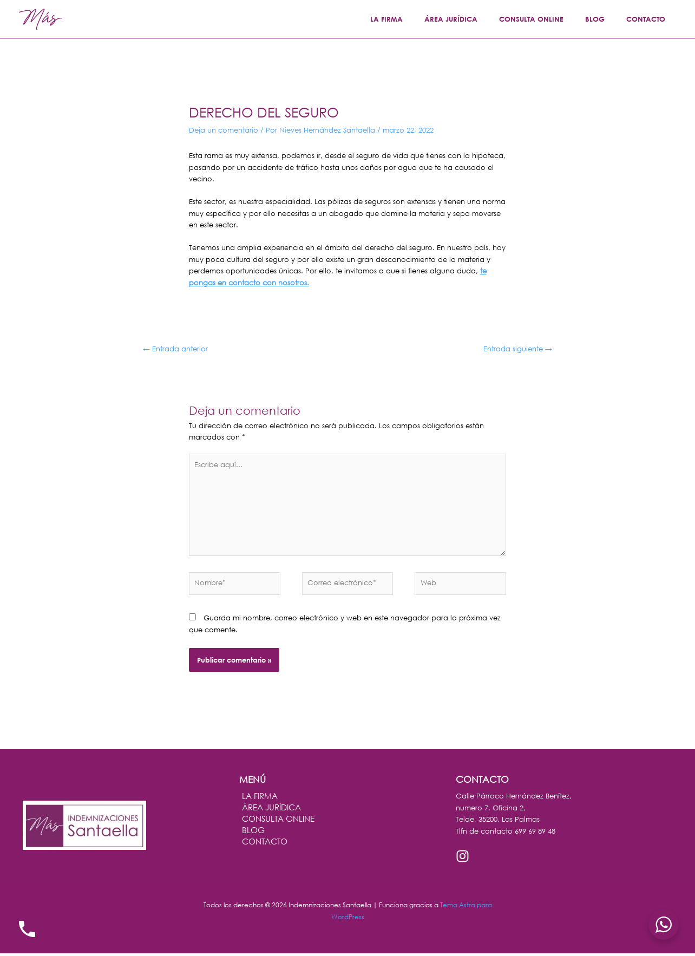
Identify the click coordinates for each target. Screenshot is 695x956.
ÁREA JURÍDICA (477, 19)
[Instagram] (462, 859)
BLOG (606, 19)
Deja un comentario (223, 130)
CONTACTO (649, 19)
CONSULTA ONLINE (550, 19)
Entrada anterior (175, 348)
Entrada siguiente (517, 348)
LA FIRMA (420, 19)
